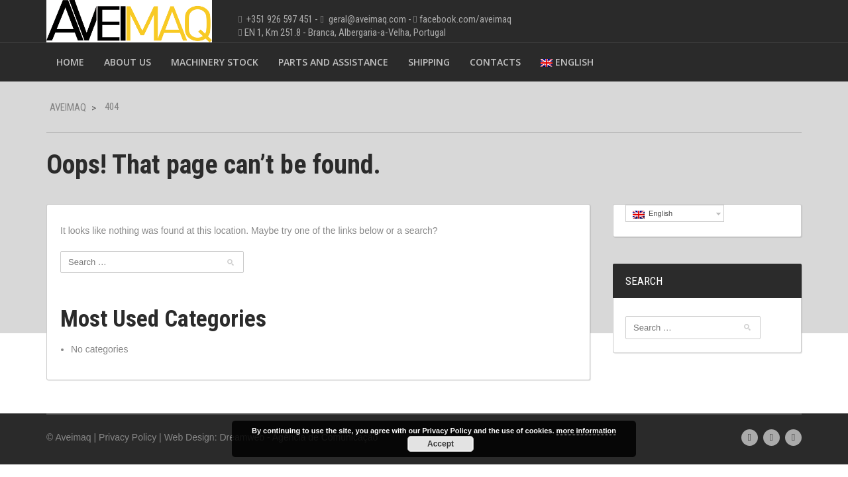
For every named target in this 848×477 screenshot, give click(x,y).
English (567, 62)
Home (70, 62)
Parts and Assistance (333, 62)
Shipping (429, 62)
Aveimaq (68, 107)
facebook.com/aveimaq (465, 19)
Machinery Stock (214, 62)
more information (586, 431)
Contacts (495, 62)
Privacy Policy (127, 437)
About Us (127, 62)
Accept (440, 444)
